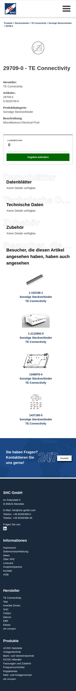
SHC (6, 609)
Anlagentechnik (12, 651)
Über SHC (9, 559)
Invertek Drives (11, 605)
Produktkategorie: (15, 107)
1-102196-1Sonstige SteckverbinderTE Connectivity (36, 297)
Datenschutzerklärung (15, 551)
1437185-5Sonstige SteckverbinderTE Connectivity (36, 419)
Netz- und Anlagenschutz (17, 674)
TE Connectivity (38, 23)
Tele (5, 601)
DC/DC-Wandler (12, 659)
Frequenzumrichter (14, 667)
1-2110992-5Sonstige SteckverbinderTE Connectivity (36, 337)
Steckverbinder (22, 23)
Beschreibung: (13, 118)
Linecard (8, 563)
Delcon (7, 617)
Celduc (7, 613)
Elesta (6, 624)
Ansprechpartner (12, 566)
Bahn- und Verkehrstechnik (18, 655)
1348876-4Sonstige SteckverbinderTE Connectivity (36, 378)
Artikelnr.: (9, 92)
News (6, 555)
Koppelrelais (10, 671)
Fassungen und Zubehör (17, 663)
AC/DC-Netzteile (12, 648)
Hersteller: (10, 82)
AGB (6, 574)
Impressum (9, 547)
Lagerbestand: (15, 140)
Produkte (8, 23)
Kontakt (64, 458)
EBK (5, 620)
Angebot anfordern (38, 157)
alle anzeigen (9, 628)
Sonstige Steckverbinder (60, 23)
